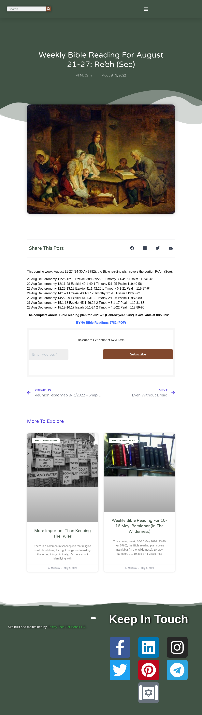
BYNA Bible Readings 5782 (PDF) (101, 322)
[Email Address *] (48, 354)
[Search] (48, 9)
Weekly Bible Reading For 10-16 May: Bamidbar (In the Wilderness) (139, 526)
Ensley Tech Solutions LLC (66, 627)
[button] (146, 9)
